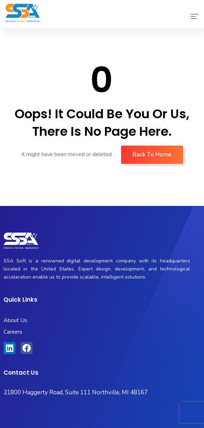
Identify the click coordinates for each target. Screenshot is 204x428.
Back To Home (152, 155)
